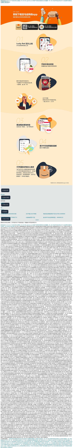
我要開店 (3, 203)
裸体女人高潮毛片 (8, 447)
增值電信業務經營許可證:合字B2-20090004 (54, 213)
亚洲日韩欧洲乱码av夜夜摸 (64, 443)
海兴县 (61, 440)
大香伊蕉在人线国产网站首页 (63, 441)
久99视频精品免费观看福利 (32, 440)
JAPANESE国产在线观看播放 (21, 443)
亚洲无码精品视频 (13, 438)
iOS (1, 207)
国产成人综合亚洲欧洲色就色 (55, 445)
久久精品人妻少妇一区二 (45, 443)
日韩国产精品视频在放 (44, 445)
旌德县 (41, 441)
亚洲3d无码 (55, 444)
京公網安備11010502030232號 (8, 213)
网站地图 (12, 226)
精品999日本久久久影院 (30, 444)
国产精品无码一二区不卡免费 (49, 441)
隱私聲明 (37, 219)
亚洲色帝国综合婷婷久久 (54, 438)
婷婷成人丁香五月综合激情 (32, 445)
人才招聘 (3, 198)
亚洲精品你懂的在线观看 (34, 443)
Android (2, 209)
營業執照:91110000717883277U (9, 217)
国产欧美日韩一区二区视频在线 (32, 441)
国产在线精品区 (39, 444)
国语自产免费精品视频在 (29, 438)
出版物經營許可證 (30, 217)
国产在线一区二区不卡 (10, 443)
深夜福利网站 (23, 445)
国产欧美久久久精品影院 (10, 441)
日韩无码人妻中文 (21, 441)
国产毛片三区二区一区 (9, 440)
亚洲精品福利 (55, 443)
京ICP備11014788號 (31, 213)
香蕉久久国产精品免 (62, 444)
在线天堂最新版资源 (47, 444)
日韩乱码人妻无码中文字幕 (54, 440)
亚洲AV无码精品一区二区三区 (42, 438)
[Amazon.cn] (5, 5)
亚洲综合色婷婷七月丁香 (20, 440)
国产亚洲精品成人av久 (14, 445)
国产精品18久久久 (43, 440)
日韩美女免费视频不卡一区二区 (17, 444)
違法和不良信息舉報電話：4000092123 (53, 217)
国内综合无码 (20, 438)
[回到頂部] (36, 194)
